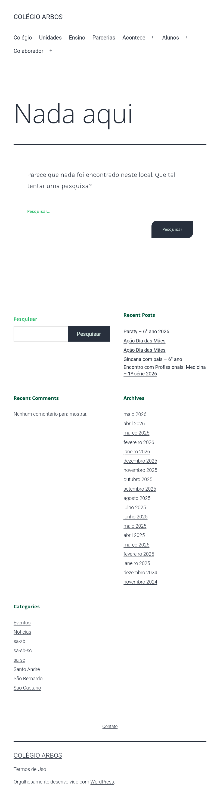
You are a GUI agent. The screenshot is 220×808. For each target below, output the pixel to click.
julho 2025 (134, 507)
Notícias (22, 632)
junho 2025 (135, 517)
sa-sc (19, 660)
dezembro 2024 (140, 572)
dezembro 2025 (140, 461)
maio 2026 (134, 414)
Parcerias (103, 37)
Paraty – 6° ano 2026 (146, 331)
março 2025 (136, 545)
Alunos (170, 37)
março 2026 (136, 433)
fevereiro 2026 (138, 442)
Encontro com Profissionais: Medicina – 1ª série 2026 (164, 370)
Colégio (23, 37)
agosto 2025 (136, 498)
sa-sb (19, 641)
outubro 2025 (137, 479)
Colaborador (29, 51)
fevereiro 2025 (138, 554)
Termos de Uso (30, 769)
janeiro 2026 (136, 451)
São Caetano (27, 688)
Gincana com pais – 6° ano (152, 359)
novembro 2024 (140, 582)
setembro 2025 (139, 489)
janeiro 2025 (136, 563)
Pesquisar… (38, 211)
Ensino (77, 37)
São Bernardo (28, 678)
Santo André (27, 669)
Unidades (50, 37)
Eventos (22, 622)
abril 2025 (134, 535)
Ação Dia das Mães (144, 341)
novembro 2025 (140, 470)
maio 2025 (134, 526)
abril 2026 (134, 423)
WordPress (102, 782)
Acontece (133, 37)
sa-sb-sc (23, 650)
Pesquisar (25, 319)
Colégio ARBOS (38, 17)
